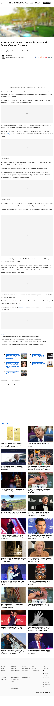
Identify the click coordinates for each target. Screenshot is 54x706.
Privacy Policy (24, 680)
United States (35, 683)
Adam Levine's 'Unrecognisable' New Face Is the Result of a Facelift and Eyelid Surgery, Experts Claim (40, 547)
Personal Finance (4, 685)
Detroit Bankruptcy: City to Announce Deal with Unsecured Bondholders (21, 349)
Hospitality (13, 676)
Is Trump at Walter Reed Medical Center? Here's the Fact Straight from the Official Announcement (39, 662)
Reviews (2, 696)
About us (23, 674)
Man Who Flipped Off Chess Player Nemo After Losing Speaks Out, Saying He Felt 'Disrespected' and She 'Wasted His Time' (39, 478)
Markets (2, 678)
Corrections (24, 685)
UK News (3, 676)
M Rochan (10, 55)
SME (2, 683)
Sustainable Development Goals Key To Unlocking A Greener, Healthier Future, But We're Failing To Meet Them (13, 375)
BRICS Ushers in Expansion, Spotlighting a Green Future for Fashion (38, 366)
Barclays (8, 144)
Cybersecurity (14, 685)
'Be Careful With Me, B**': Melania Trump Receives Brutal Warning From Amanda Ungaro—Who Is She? (12, 616)
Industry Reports (14, 698)
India (33, 676)
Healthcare (13, 678)
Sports (2, 694)
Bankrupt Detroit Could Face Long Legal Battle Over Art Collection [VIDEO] (22, 354)
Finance (13, 683)
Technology (3, 687)
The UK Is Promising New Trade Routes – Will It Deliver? (12, 383)
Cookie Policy (24, 683)
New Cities (13, 694)
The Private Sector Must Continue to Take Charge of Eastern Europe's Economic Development (13, 366)
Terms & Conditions (26, 678)
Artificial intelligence (15, 687)
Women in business (15, 689)
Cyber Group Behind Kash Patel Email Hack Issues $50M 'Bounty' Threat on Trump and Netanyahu (39, 593)
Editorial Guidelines (40, 395)
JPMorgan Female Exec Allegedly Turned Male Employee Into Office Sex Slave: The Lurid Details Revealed (13, 570)
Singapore (34, 678)
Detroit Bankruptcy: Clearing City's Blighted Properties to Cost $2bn (20, 347)
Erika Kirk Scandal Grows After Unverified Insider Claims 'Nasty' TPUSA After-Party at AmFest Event (12, 547)
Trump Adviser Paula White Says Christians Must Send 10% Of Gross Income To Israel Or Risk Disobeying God (40, 570)
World (2, 674)
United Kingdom (35, 680)
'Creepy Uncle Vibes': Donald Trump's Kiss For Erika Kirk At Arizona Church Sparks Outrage (12, 593)
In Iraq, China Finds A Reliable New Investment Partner (38, 374)
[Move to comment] (51, 57)
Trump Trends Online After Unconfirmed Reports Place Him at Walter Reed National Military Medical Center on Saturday (39, 524)
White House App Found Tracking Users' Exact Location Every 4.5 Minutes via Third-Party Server (12, 478)
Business (3, 680)
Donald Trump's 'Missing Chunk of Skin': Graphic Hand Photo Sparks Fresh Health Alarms (39, 455)
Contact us (24, 676)
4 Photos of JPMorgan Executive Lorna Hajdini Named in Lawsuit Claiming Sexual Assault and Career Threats (12, 662)
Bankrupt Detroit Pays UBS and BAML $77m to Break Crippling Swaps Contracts (24, 352)
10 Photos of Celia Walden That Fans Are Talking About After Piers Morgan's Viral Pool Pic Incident (40, 501)
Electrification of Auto (15, 680)
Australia (34, 674)
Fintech (12, 696)
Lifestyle (2, 691)
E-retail (12, 674)
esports (12, 691)
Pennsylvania (23, 317)
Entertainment (4, 689)
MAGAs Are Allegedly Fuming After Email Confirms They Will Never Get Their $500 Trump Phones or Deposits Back (12, 455)
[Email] (49, 57)
